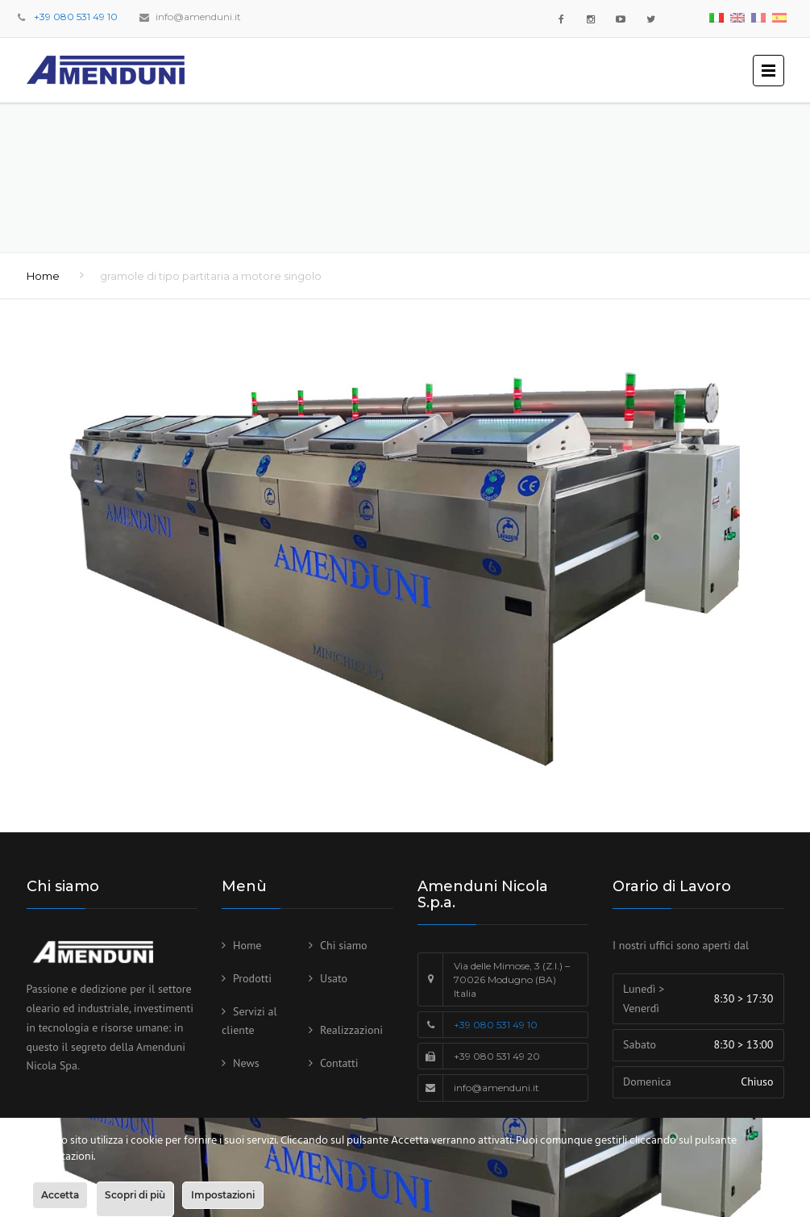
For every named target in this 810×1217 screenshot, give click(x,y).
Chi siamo (344, 945)
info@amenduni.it (198, 16)
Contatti (339, 1063)
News (246, 1063)
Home (43, 275)
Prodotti (252, 978)
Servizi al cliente (249, 1021)
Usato (333, 978)
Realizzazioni (351, 1030)
